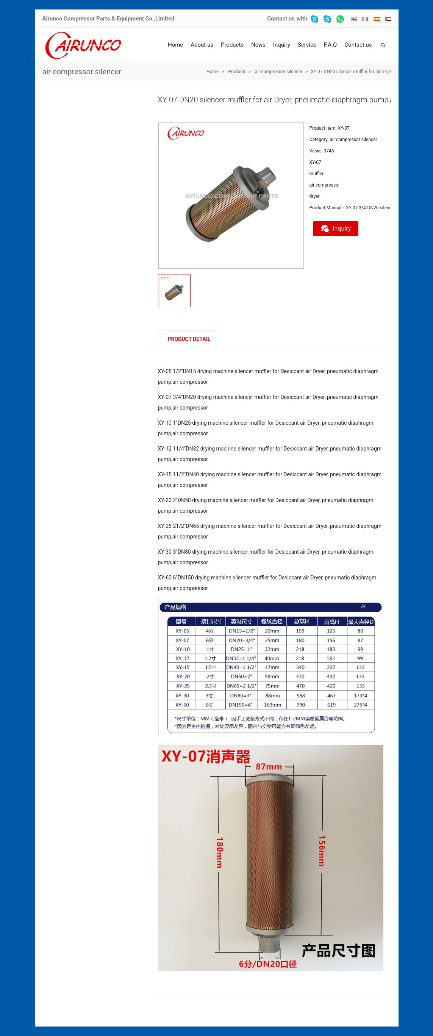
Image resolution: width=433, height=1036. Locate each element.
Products (232, 44)
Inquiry (281, 44)
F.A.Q (330, 44)
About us (202, 44)
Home (175, 44)
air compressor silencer (82, 71)
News (258, 44)
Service (307, 44)
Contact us (281, 18)
